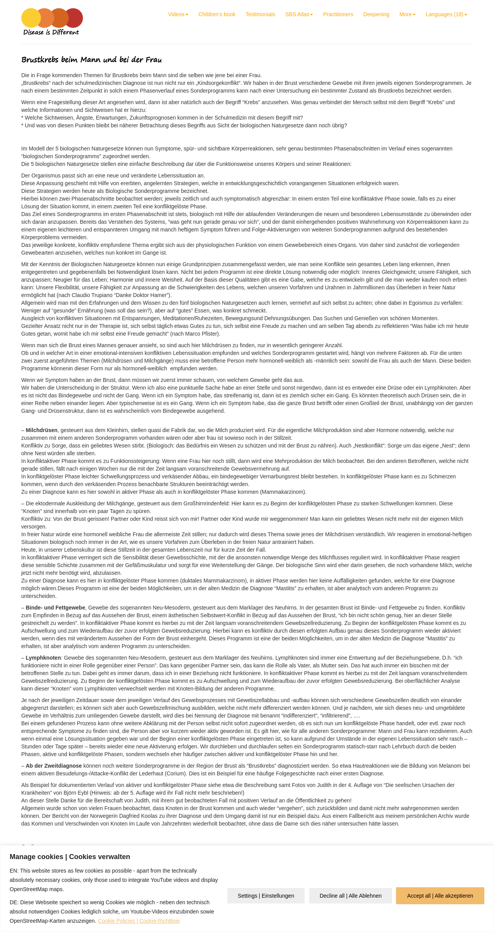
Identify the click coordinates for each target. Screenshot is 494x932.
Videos (178, 14)
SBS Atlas (299, 14)
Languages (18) (446, 14)
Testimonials (260, 14)
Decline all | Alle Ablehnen (351, 896)
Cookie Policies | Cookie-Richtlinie (139, 921)
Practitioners (338, 14)
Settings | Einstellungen (266, 896)
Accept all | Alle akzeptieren (440, 896)
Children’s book (216, 14)
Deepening (376, 14)
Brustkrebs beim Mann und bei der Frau (91, 60)
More (407, 14)
